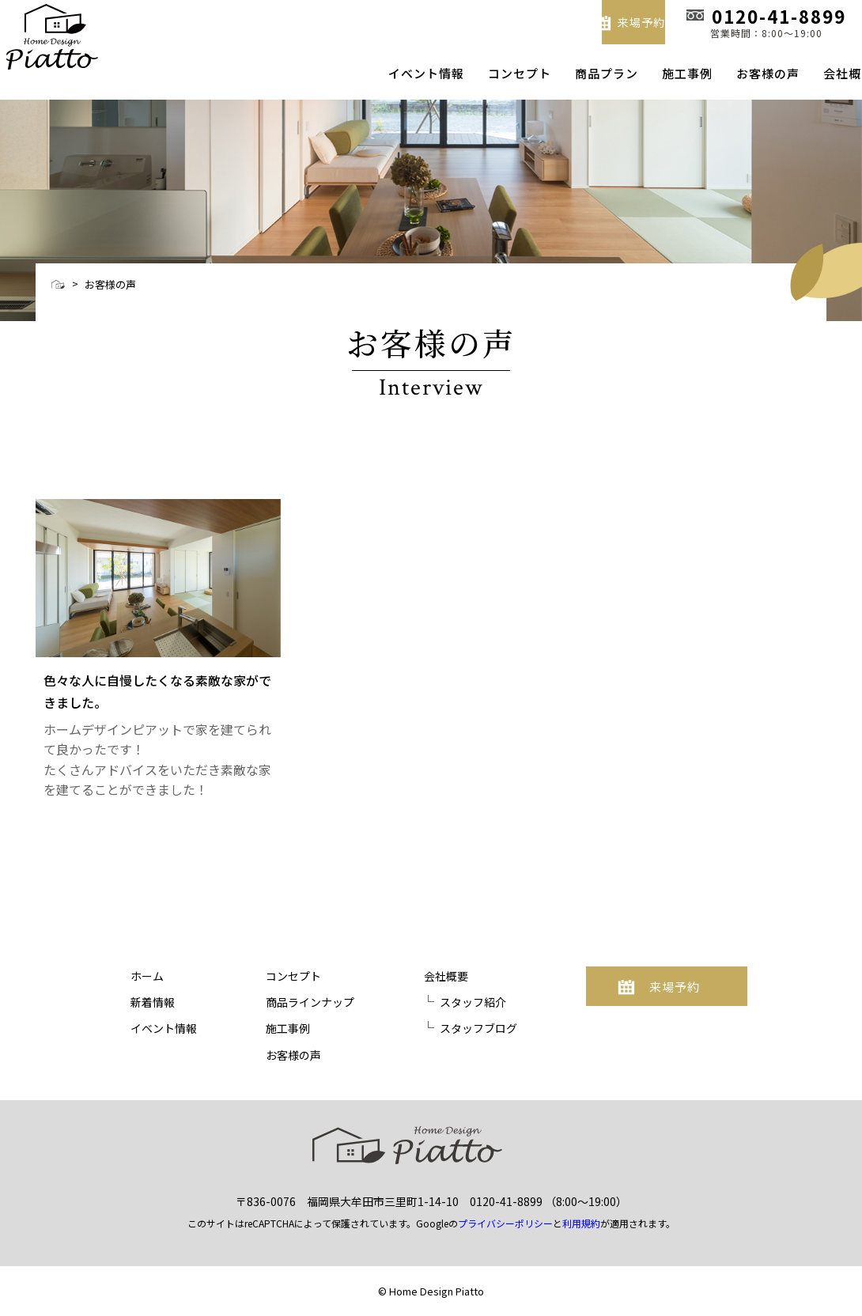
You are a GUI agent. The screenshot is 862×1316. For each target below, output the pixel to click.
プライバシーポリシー (505, 1219)
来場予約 (576, 20)
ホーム (147, 976)
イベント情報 (399, 73)
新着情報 (152, 1002)
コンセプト (492, 73)
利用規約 (581, 1219)
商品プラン (579, 73)
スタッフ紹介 (473, 1002)
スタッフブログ (478, 1028)
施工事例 (659, 73)
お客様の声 (740, 73)
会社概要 (821, 73)
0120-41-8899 (506, 1197)
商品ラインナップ (310, 1002)
